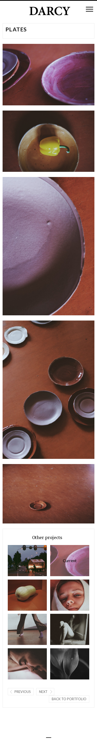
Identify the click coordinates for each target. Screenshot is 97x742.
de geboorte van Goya (69, 595)
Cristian (27, 663)
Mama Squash (27, 595)
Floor (69, 629)
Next (43, 692)
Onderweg (27, 560)
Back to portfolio (69, 699)
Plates (69, 560)
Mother (69, 663)
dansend (27, 629)
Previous (22, 692)
